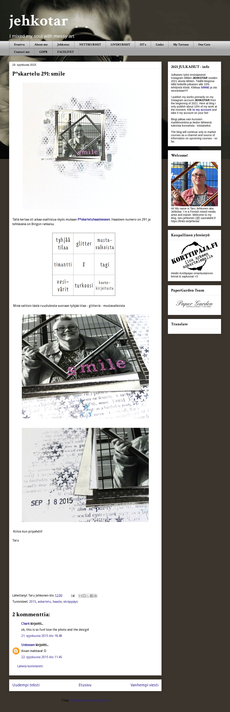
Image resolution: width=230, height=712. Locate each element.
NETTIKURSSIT (90, 45)
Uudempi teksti (25, 685)
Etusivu (19, 45)
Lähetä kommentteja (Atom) (89, 700)
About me (41, 45)
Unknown (28, 645)
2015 (32, 602)
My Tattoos (181, 45)
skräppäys (70, 602)
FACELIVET (65, 52)
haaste (57, 602)
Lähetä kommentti (30, 666)
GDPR (43, 52)
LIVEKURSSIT (120, 45)
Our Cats (204, 45)
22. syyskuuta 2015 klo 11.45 (41, 657)
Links (160, 45)
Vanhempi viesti (144, 685)
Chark (25, 624)
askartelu (44, 602)
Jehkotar (63, 45)
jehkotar (38, 20)
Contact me (22, 52)
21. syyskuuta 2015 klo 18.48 (41, 636)
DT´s (143, 45)
